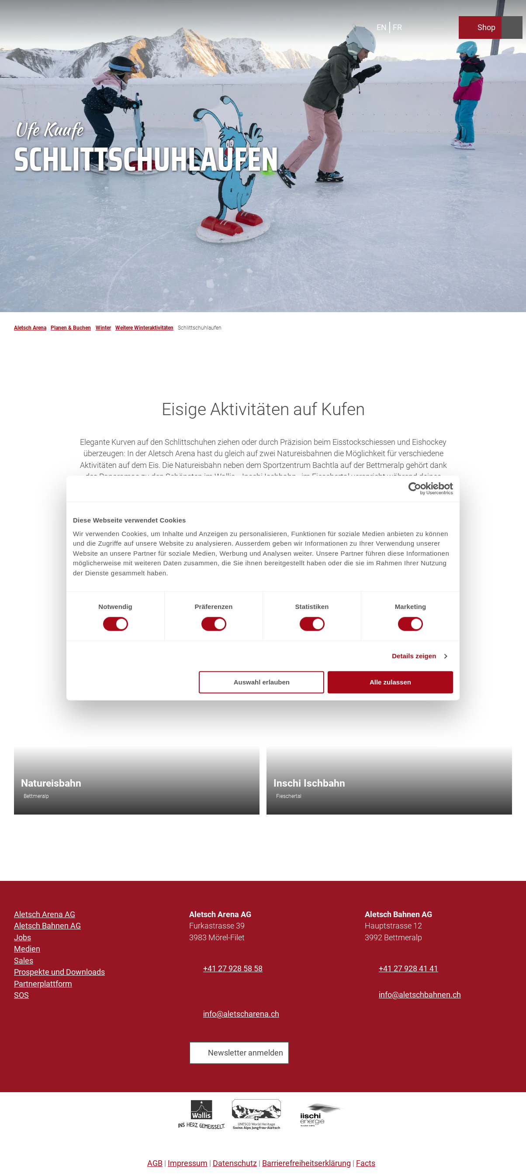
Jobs (22, 937)
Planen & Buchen (71, 328)
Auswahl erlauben (262, 682)
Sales (23, 960)
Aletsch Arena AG (44, 914)
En (382, 27)
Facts (365, 1163)
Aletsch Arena (30, 328)
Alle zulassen (390, 682)
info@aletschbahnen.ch (420, 994)
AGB (155, 1163)
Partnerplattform (43, 984)
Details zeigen (414, 656)
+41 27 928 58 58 (233, 968)
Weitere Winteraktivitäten (144, 328)
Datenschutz (235, 1163)
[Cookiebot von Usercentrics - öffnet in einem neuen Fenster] (415, 488)
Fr (397, 27)
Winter (103, 328)
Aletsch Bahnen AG (47, 926)
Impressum (188, 1163)
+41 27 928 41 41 (408, 968)
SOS (21, 995)
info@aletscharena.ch (241, 1014)
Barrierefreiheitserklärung (306, 1163)
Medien (27, 949)
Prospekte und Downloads (59, 972)
